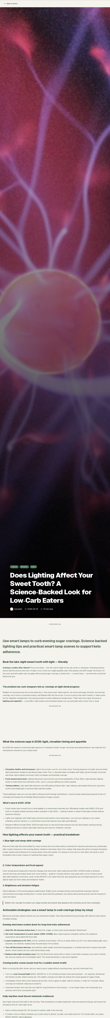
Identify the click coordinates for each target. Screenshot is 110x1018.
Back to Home (10, 4)
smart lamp (78, 675)
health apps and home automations (40, 819)
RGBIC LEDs (94, 809)
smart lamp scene (60, 931)
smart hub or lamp (91, 702)
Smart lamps (17, 951)
